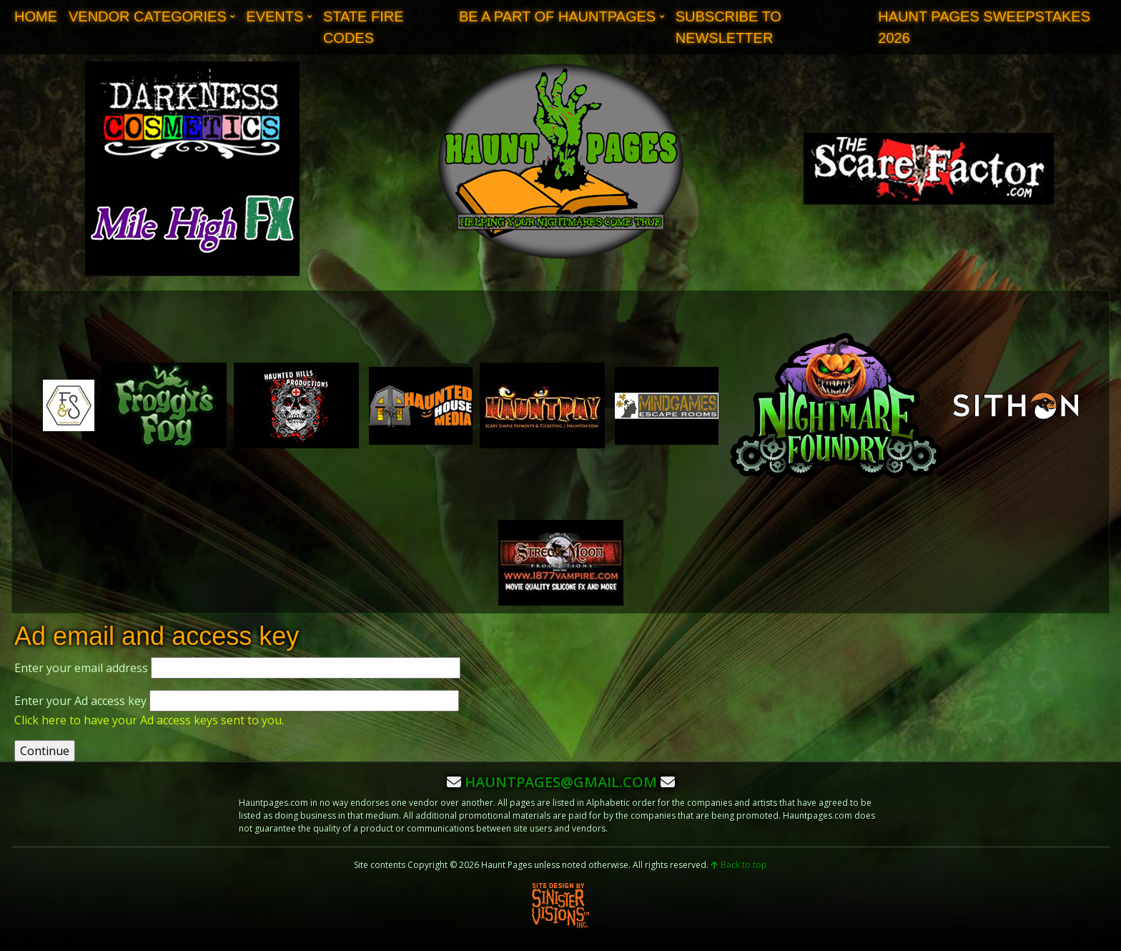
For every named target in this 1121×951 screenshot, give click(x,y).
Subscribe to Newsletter (728, 27)
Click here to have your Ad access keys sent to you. (149, 720)
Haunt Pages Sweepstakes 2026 (984, 27)
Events (274, 16)
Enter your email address (81, 668)
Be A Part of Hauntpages (557, 16)
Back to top (739, 865)
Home (35, 16)
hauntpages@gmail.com (561, 782)
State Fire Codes (363, 27)
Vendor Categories (148, 16)
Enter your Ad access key (80, 701)
